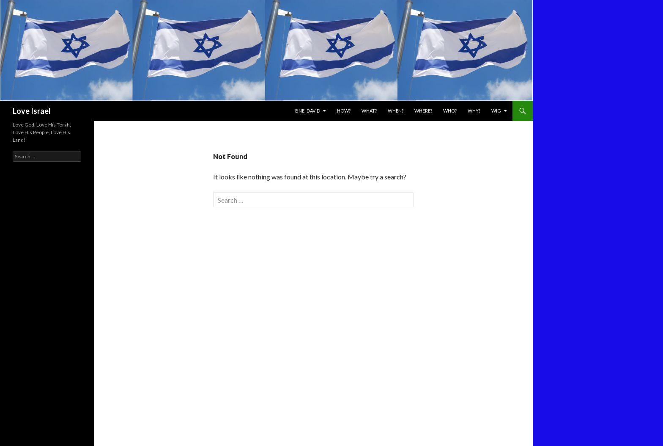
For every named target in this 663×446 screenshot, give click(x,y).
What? (369, 110)
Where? (423, 110)
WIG (496, 110)
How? (344, 110)
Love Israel (32, 111)
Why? (474, 110)
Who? (450, 110)
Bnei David (307, 110)
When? (395, 110)
